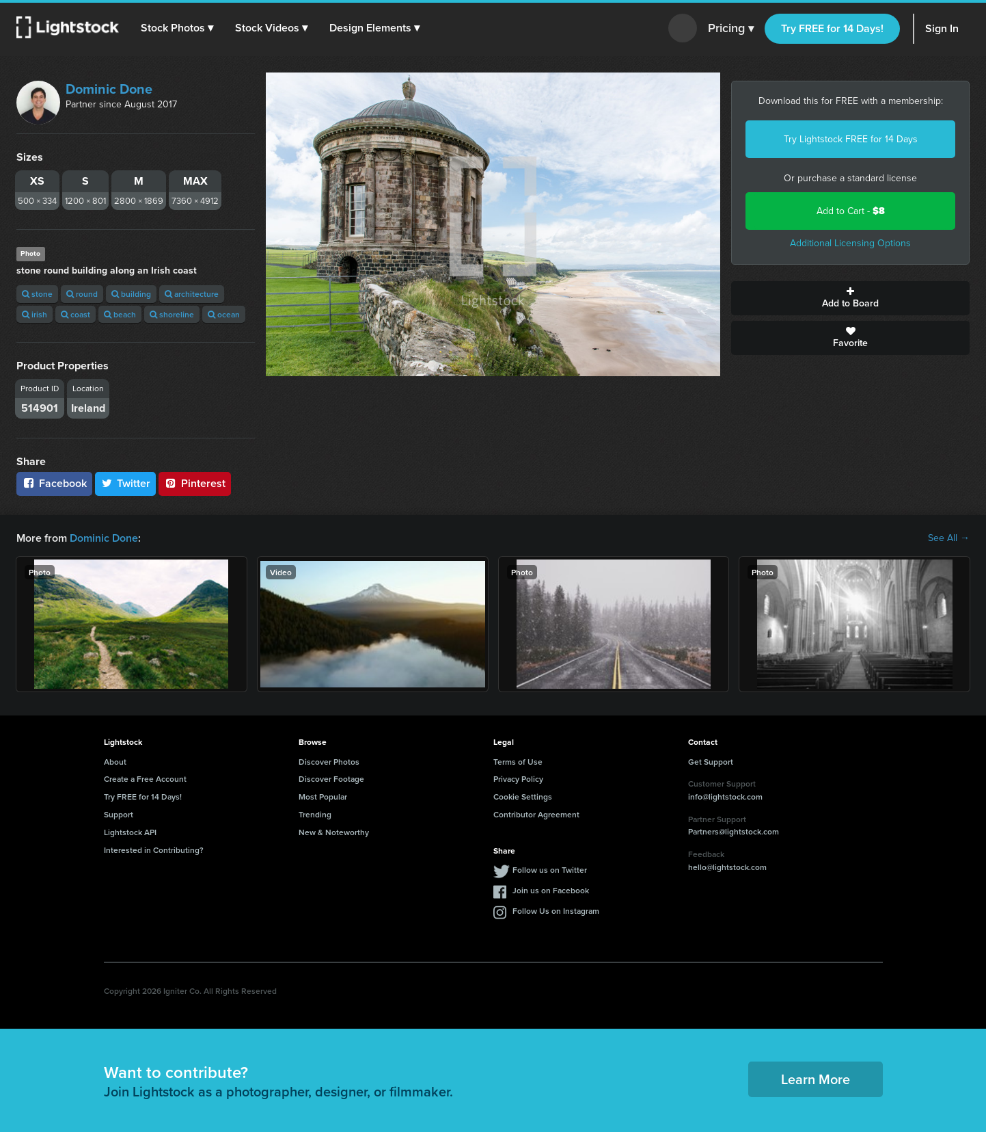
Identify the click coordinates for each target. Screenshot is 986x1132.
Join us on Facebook (550, 890)
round (82, 294)
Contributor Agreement (536, 814)
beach (120, 314)
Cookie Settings (522, 796)
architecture (192, 294)
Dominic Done (109, 89)
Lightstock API (130, 832)
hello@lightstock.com (727, 867)
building (131, 294)
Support (118, 814)
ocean (224, 314)
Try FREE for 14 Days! (832, 28)
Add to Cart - (851, 211)
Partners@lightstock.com (733, 831)
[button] (177, 28)
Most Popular (323, 796)
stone (37, 294)
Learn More (815, 1079)
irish (34, 314)
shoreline (172, 314)
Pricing (731, 29)
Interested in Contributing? (154, 850)
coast (75, 314)
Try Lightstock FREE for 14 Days (851, 139)
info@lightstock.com (725, 796)
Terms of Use (518, 761)
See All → (949, 538)
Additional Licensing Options (850, 243)
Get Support (710, 761)
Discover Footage (331, 779)
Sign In (942, 28)
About (115, 761)
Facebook (54, 483)
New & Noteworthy (334, 832)
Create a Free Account (145, 779)
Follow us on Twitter (549, 870)
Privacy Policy (518, 779)
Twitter (125, 483)
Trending (315, 814)
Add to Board (850, 298)
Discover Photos (329, 761)
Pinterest (194, 483)
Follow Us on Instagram (555, 911)
